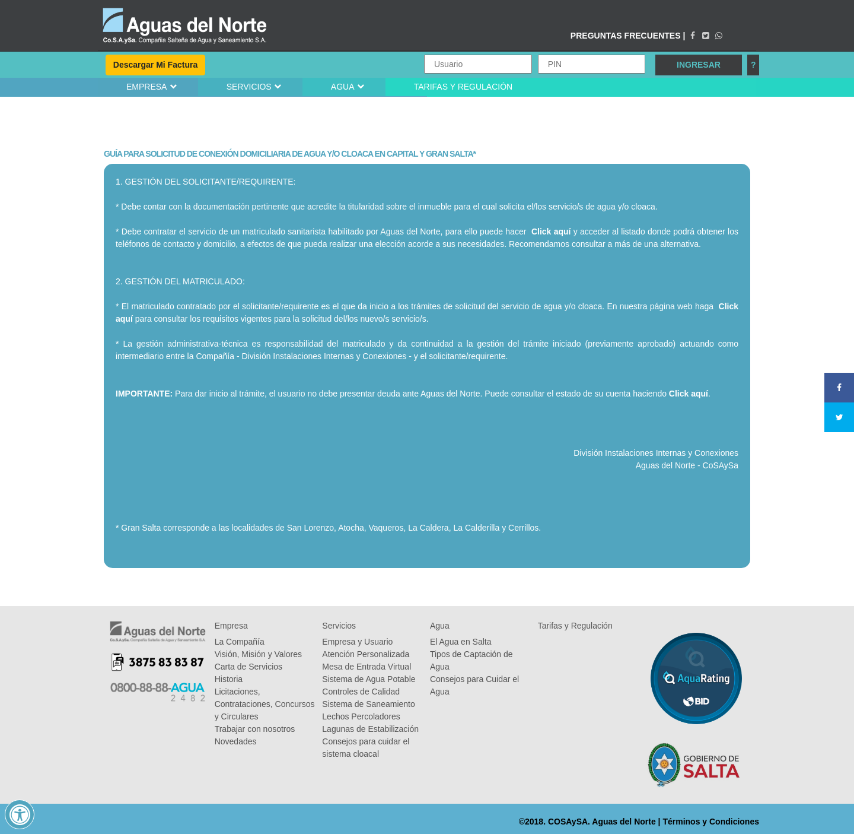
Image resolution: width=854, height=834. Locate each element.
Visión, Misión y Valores (258, 654)
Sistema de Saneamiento (368, 704)
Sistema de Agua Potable (368, 679)
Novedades (236, 741)
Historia (229, 679)
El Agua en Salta (461, 641)
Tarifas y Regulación (575, 625)
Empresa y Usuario (357, 641)
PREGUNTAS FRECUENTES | (628, 35)
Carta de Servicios (248, 666)
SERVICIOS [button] (249, 86)
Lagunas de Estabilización (370, 729)
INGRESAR (699, 64)
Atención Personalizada (365, 654)
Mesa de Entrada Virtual (366, 666)
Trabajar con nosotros (255, 729)
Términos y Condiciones (710, 821)
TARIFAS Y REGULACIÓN (463, 86)
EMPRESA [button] (146, 86)
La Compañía (240, 641)
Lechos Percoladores (361, 716)
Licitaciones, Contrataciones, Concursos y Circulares (265, 704)
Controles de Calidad (361, 691)
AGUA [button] (343, 86)
